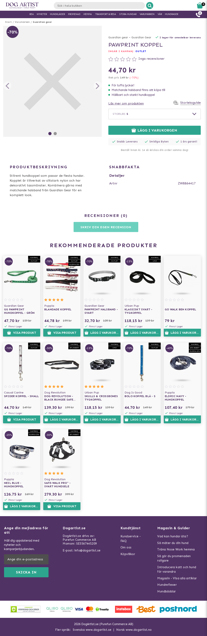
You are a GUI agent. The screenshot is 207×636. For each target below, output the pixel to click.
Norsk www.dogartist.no (134, 630)
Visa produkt (21, 333)
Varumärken (22, 22)
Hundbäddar (166, 591)
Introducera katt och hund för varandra (176, 569)
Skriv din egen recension (105, 227)
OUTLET (140, 51)
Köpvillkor (127, 554)
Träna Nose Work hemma (176, 549)
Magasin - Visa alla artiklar (177, 578)
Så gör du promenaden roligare (174, 558)
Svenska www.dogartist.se (92, 630)
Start (8, 22)
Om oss (125, 547)
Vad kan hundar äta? (172, 536)
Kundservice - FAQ (130, 539)
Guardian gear (42, 22)
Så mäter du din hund (172, 543)
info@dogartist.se (87, 550)
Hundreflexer (167, 585)
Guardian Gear (141, 37)
